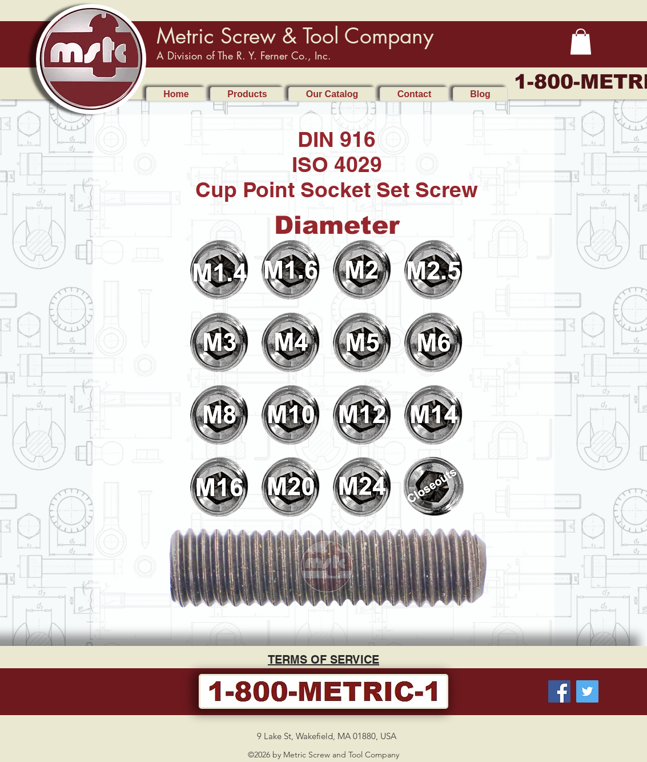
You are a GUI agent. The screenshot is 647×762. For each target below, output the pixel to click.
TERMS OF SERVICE (323, 660)
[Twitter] (587, 691)
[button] (581, 41)
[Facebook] (559, 691)
